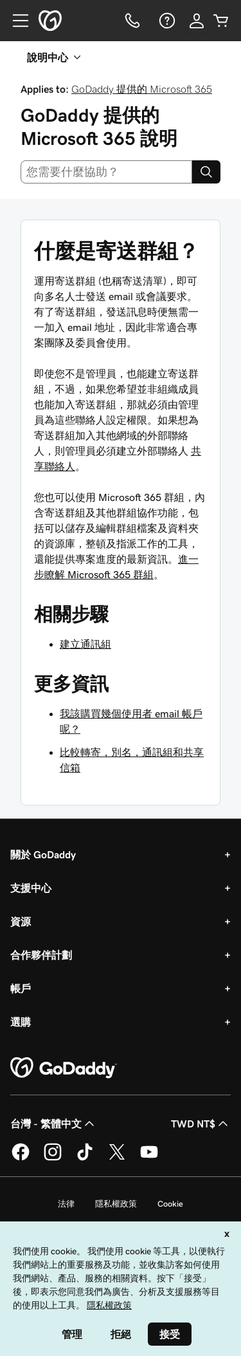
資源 (20, 921)
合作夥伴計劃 (41, 955)
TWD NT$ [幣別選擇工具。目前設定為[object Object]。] (201, 1123)
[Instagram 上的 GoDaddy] (52, 1158)
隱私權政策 (116, 1204)
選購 (20, 1022)
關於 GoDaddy (43, 854)
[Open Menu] (15, 20)
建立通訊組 (85, 644)
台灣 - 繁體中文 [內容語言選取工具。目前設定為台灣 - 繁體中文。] (53, 1123)
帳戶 (20, 988)
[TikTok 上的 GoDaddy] (85, 1158)
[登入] (196, 20)
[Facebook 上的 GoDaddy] (20, 1158)
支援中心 (30, 888)
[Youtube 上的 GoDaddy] (149, 1158)
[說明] (166, 20)
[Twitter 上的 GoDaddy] (117, 1158)
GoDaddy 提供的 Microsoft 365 (141, 89)
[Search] (206, 172)
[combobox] (106, 172)
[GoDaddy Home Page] (63, 1068)
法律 (66, 1204)
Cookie (170, 1204)
